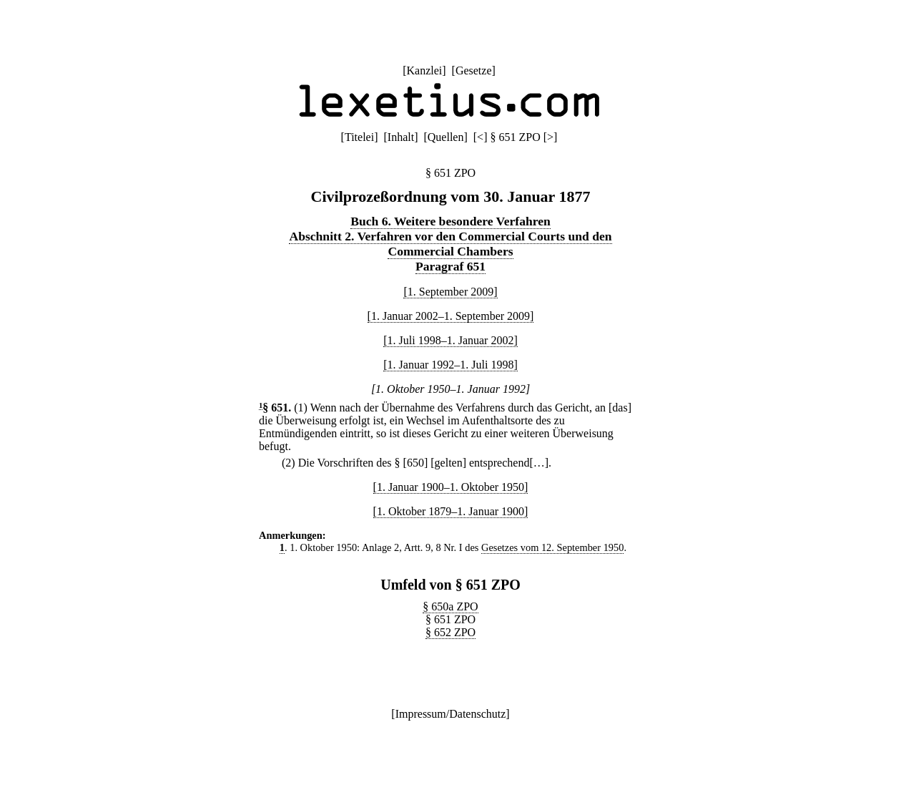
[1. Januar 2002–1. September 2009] (451, 316)
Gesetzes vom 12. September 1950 (552, 547)
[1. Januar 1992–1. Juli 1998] (450, 365)
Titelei (359, 137)
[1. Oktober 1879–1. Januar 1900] (450, 511)
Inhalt (401, 137)
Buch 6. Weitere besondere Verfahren (450, 221)
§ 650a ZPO (450, 606)
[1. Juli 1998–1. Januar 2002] (450, 340)
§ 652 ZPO (450, 632)
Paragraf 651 (450, 266)
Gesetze (474, 70)
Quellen (446, 137)
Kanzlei (424, 70)
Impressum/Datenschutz (450, 714)
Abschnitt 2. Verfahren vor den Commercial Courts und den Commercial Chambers (450, 243)
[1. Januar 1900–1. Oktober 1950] (450, 487)
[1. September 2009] (450, 292)
